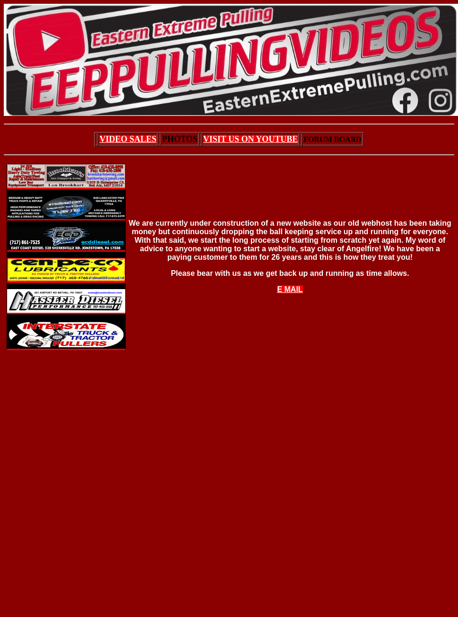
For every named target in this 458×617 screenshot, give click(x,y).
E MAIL (289, 289)
